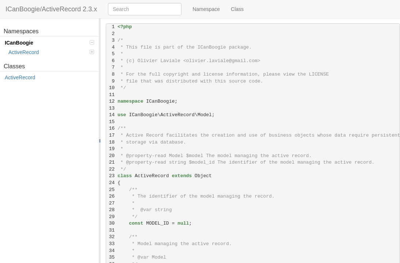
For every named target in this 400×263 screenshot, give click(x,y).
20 (111, 156)
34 (111, 251)
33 (111, 244)
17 (111, 135)
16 (111, 128)
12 (111, 101)
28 (111, 210)
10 (111, 88)
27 (111, 203)
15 (111, 122)
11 (111, 95)
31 (111, 230)
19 (111, 149)
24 (111, 183)
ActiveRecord (51, 52)
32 (111, 237)
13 (111, 108)
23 (111, 176)
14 (111, 115)
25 (111, 190)
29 (111, 217)
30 (111, 223)
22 (111, 169)
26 (111, 196)
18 (111, 142)
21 (111, 162)
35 (111, 257)
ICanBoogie (49, 43)
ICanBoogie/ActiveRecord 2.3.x (51, 9)
